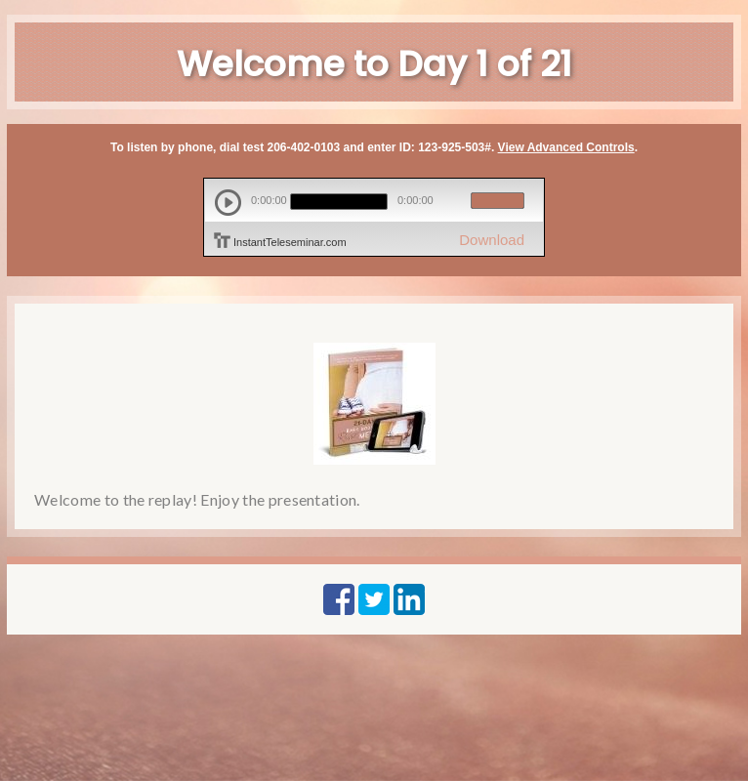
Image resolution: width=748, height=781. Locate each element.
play (228, 202)
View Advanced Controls (566, 147)
